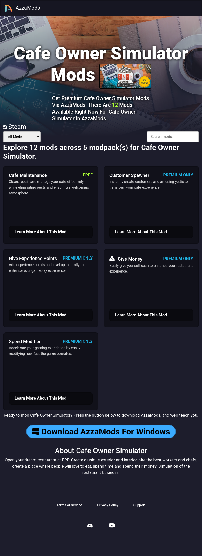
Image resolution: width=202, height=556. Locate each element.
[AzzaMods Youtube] (112, 526)
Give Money (125, 259)
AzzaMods (22, 8)
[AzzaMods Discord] (90, 526)
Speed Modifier (25, 341)
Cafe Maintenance (28, 175)
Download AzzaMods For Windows (101, 431)
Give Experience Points (33, 258)
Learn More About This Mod (40, 231)
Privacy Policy (107, 505)
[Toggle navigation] (190, 8)
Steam (14, 126)
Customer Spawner (129, 175)
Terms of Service (69, 505)
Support (139, 505)
